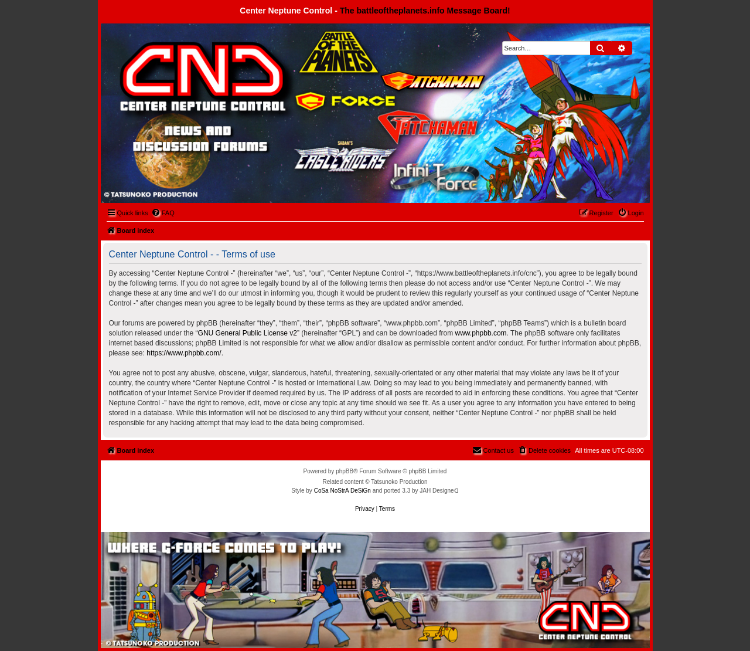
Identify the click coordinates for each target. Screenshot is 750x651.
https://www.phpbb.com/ (183, 353)
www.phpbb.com (481, 333)
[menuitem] (163, 213)
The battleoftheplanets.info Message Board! (425, 10)
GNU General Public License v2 (247, 333)
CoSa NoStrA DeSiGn (342, 490)
